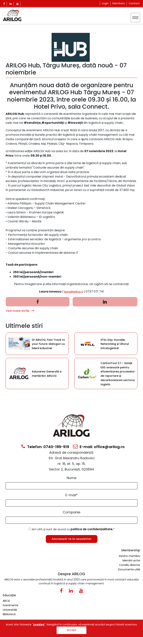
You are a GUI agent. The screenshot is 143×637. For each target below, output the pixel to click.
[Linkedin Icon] (11, 4)
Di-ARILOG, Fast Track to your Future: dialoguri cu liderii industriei (48, 344)
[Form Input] (71, 485)
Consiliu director (129, 565)
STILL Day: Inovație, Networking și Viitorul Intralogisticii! (115, 344)
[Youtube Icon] (18, 4)
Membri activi (131, 560)
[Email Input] (71, 503)
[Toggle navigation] (135, 17)
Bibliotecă (9, 614)
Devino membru (129, 556)
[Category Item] (19, 343)
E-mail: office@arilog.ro (99, 446)
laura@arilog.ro (73, 291)
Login (105, 3)
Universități (10, 610)
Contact (134, 3)
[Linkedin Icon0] (71, 591)
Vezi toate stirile (20, 311)
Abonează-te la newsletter (72, 539)
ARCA (6, 601)
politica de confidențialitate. (92, 529)
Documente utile (129, 569)
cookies (38, 624)
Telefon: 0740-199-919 (45, 446)
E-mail (71, 495)
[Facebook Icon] (4, 4)
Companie (71, 512)
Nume (71, 478)
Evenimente (10, 605)
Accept (71, 630)
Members (118, 3)
